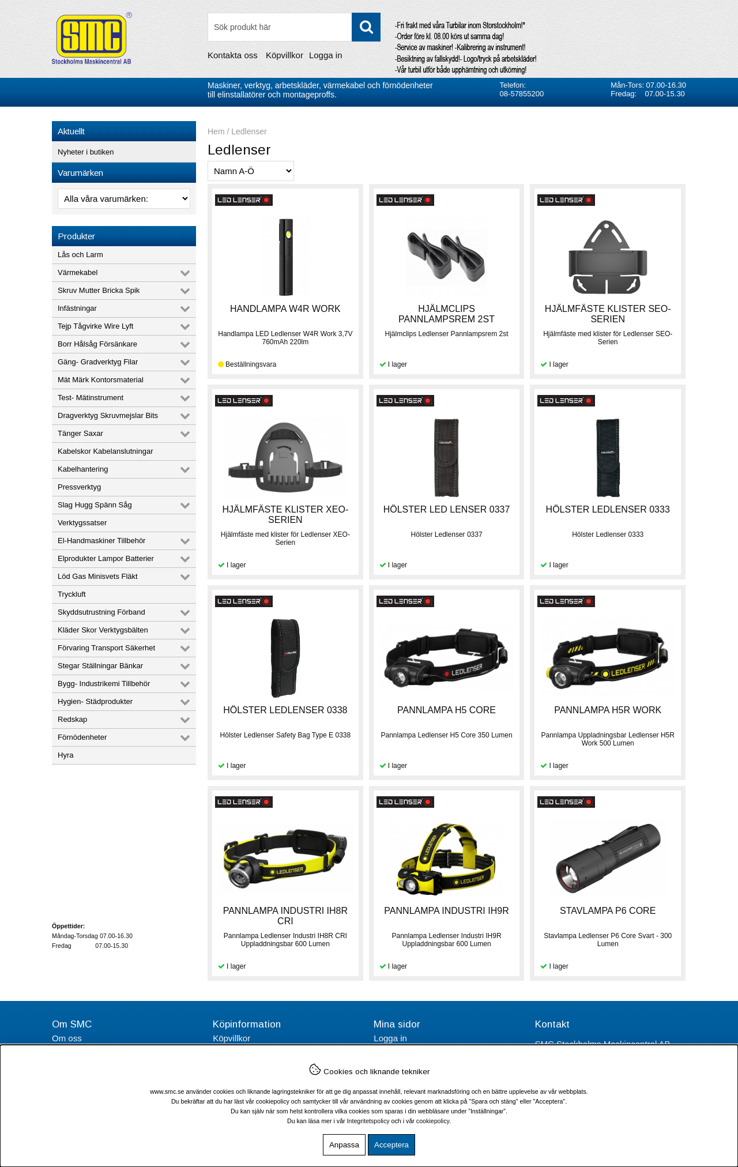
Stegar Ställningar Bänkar (100, 665)
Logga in (325, 55)
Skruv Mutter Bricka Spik (99, 290)
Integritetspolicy (368, 1120)
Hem (216, 131)
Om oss (67, 1038)
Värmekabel (77, 272)
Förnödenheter (82, 737)
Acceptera (391, 1144)
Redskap (72, 719)
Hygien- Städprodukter (95, 701)
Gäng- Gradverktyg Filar (98, 361)
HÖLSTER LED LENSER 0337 (446, 509)
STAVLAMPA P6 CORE (608, 911)
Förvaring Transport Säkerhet (106, 647)
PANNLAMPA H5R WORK (607, 710)
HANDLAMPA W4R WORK (285, 309)
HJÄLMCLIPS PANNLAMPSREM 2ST (446, 314)
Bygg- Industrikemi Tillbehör (104, 683)
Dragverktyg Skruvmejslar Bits (108, 415)
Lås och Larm (80, 254)
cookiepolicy (432, 1120)
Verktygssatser (82, 522)
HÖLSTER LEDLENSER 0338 (285, 710)
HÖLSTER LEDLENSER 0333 (608, 509)
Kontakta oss (233, 55)
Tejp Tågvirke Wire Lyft (96, 326)
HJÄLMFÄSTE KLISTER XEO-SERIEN (286, 515)
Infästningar (77, 308)
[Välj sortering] (251, 171)
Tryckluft (72, 594)
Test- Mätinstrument (90, 397)
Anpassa (344, 1144)
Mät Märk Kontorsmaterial (101, 379)
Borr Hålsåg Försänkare (97, 344)
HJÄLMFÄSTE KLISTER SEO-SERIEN (608, 314)
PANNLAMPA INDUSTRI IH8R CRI (285, 916)
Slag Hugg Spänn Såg (95, 504)
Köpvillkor (284, 55)
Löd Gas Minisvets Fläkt (98, 576)
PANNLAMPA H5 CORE (446, 710)
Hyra (65, 755)
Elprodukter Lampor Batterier (106, 558)
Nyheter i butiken (86, 152)
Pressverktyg (79, 487)
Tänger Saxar (80, 433)
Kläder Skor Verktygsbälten (103, 630)
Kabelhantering (83, 469)
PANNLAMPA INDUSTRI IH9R (446, 911)
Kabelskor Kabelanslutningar (105, 451)
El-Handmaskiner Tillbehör (101, 540)
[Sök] (294, 27)
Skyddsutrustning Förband (101, 612)
